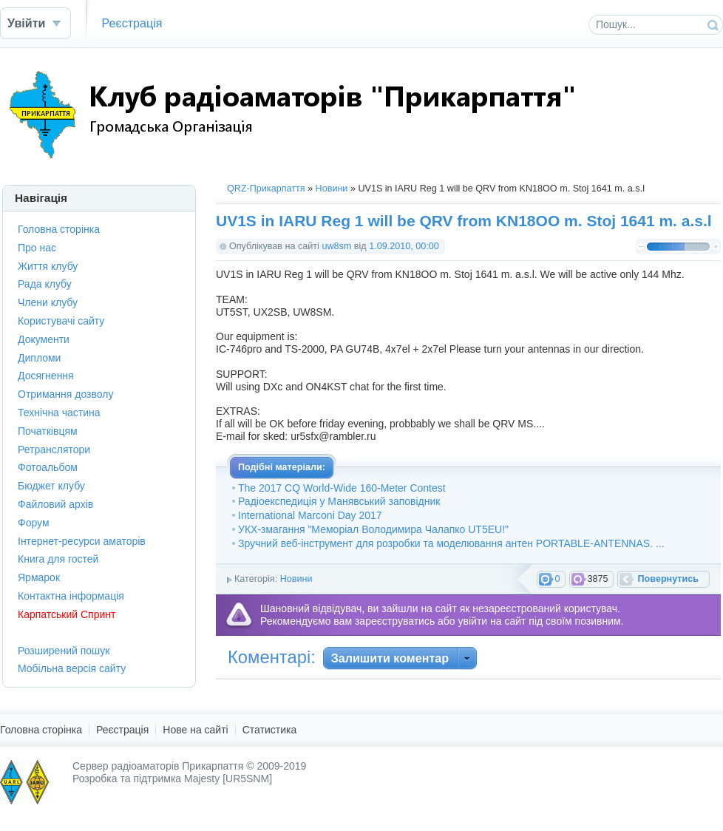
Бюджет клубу (51, 486)
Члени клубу (48, 302)
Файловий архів (55, 504)
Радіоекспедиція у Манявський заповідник (339, 501)
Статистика (269, 730)
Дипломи (39, 358)
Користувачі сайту (61, 321)
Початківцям (48, 431)
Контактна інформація (71, 596)
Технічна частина (59, 412)
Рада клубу (45, 284)
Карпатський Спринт (66, 614)
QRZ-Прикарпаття (266, 188)
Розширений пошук (63, 651)
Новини (332, 188)
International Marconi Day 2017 (310, 515)
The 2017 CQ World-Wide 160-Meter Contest (342, 488)
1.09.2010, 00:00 (404, 246)
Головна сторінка (59, 229)
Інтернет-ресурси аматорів (82, 541)
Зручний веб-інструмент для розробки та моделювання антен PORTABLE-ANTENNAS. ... (451, 543)
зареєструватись (395, 621)
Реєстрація (131, 23)
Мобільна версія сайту (72, 668)
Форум (34, 523)
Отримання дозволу (65, 394)
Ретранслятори (54, 449)
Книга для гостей (58, 559)
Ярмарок (39, 577)
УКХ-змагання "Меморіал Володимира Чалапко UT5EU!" (373, 529)
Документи (43, 339)
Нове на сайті (195, 730)
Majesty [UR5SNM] (228, 778)
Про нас (37, 248)
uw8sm (336, 246)
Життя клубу (48, 266)
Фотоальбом (48, 467)
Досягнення (46, 375)
